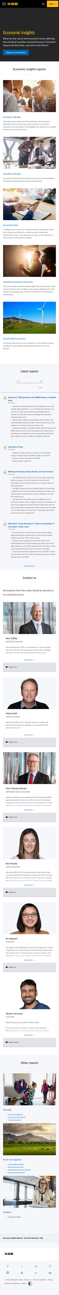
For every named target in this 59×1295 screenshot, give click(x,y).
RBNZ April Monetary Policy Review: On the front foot (30, 471)
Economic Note (10, 225)
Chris (15, 817)
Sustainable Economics (14, 338)
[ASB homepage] (12, 4)
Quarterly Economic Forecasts (18, 281)
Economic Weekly (12, 117)
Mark (15, 742)
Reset (41, 387)
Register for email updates (16, 52)
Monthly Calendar (12, 173)
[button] (4, 3)
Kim (14, 892)
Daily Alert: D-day (15, 447)
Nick (15, 667)
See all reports (29, 566)
